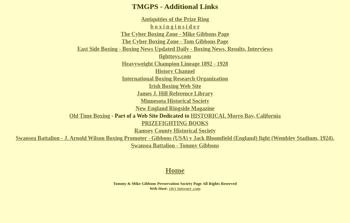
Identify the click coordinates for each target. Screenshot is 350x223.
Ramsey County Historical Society (174, 131)
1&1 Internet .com (184, 188)
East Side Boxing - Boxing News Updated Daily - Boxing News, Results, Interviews (174, 49)
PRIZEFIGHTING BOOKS (175, 123)
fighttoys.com (175, 56)
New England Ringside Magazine (175, 108)
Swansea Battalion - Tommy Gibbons (175, 145)
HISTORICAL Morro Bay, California (236, 116)
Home (175, 170)
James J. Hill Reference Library (175, 93)
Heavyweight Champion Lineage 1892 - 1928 (175, 64)
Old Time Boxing (89, 116)
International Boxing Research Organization (175, 79)
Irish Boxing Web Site (175, 86)
